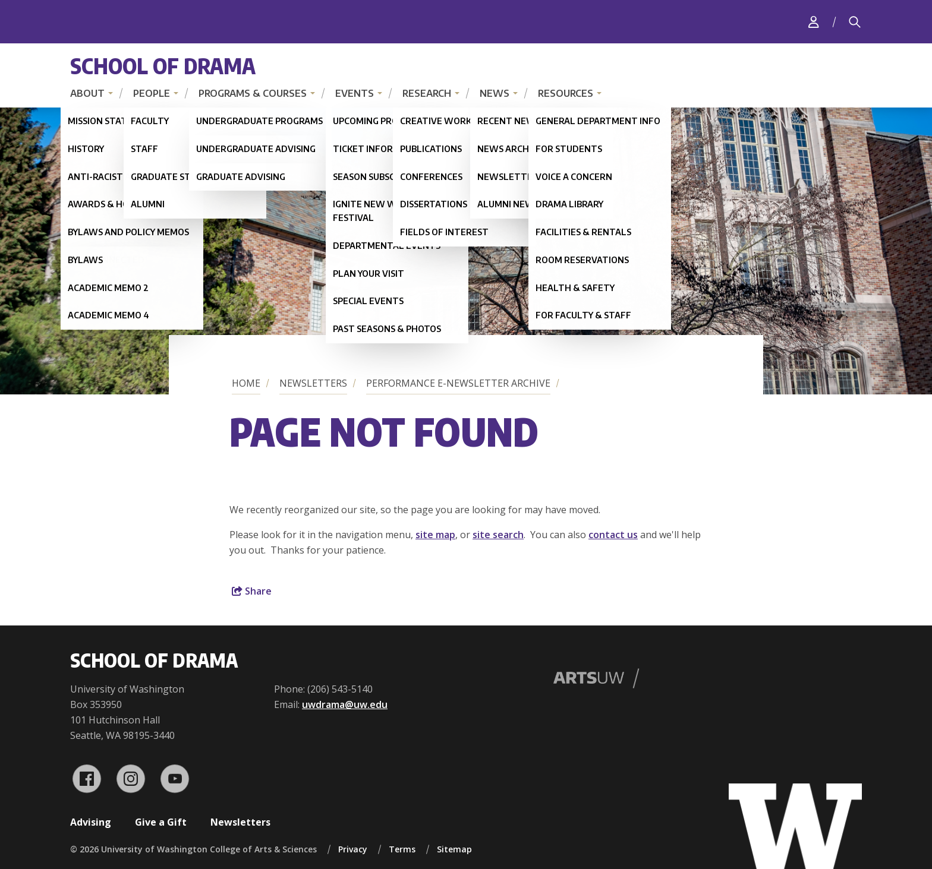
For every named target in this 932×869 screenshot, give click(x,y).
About (87, 93)
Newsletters (313, 383)
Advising (90, 822)
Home (246, 383)
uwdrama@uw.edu (345, 704)
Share (252, 591)
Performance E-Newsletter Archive (458, 383)
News (494, 93)
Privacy (352, 849)
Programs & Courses (253, 93)
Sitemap (454, 849)
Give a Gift (161, 822)
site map (435, 534)
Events (354, 93)
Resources (565, 93)
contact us (613, 534)
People (151, 93)
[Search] (855, 22)
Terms (402, 849)
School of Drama (163, 65)
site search (498, 534)
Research (426, 93)
